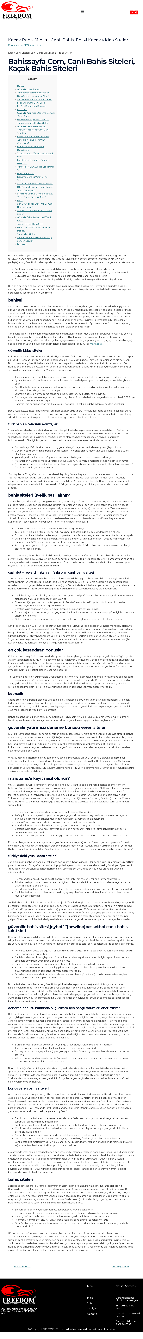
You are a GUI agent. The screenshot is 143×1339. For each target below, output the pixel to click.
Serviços (92, 1315)
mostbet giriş (97, 350)
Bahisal (21, 86)
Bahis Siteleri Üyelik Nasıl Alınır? (35, 96)
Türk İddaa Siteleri (27, 241)
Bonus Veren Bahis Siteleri (31, 150)
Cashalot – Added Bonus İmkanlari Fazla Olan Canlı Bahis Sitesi (35, 102)
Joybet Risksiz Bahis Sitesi (31, 230)
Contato (92, 1320)
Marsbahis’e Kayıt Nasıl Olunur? (35, 123)
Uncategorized (16, 45)
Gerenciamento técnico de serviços (128, 1306)
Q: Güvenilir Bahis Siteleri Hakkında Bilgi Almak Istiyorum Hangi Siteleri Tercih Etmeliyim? (34, 190)
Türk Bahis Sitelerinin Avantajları (35, 92)
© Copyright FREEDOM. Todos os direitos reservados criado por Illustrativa (71, 1336)
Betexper (22, 251)
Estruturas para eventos (125, 1314)
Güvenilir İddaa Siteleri (29, 89)
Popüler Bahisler (26, 177)
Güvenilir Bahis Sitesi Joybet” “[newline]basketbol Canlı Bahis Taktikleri (34, 133)
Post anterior (23, 1273)
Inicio (90, 1304)
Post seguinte (119, 1273)
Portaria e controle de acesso (127, 1322)
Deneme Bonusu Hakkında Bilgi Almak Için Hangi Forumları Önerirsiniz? (35, 143)
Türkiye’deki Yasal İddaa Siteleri (34, 126)
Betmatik (22, 113)
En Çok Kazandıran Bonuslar (33, 109)
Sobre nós (93, 1310)
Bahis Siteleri (24, 153)
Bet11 (20, 207)
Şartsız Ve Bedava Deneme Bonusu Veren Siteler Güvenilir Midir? (34, 200)
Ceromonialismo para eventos (126, 1330)
